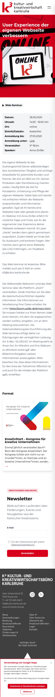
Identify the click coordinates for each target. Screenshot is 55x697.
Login (32, 626)
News (5, 614)
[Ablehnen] (51, 662)
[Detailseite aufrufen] (27, 435)
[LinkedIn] (41, 598)
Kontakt (33, 629)
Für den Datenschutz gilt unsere (27, 543)
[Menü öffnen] (49, 7)
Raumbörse (8, 626)
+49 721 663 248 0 (13, 600)
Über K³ (33, 614)
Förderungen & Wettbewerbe (10, 634)
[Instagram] (32, 598)
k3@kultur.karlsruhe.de (14, 603)
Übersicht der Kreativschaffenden (39, 622)
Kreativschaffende (11, 623)
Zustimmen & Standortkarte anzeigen (27, 686)
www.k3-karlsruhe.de (13, 607)
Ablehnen (27, 692)
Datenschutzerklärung (22, 544)
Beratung (7, 620)
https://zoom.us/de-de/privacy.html (30, 308)
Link (32, 141)
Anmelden (27, 553)
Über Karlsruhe (37, 617)
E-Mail (10, 527)
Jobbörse (7, 629)
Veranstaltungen (10, 617)
